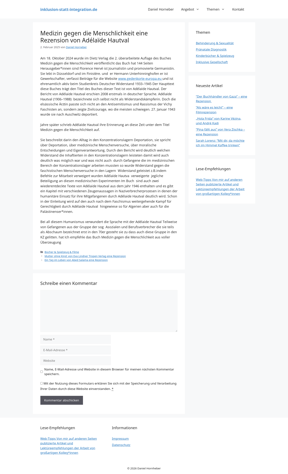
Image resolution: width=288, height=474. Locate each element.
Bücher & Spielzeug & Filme (62, 252)
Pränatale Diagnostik (211, 49)
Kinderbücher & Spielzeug (215, 56)
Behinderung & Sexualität (215, 43)
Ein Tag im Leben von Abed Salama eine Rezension (76, 260)
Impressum (120, 438)
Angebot (192, 9)
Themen (217, 9)
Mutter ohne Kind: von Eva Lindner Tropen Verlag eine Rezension (85, 256)
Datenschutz (121, 445)
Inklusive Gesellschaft (212, 62)
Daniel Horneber (161, 9)
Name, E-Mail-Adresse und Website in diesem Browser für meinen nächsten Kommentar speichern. (109, 371)
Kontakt (238, 9)
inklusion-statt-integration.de (68, 9)
